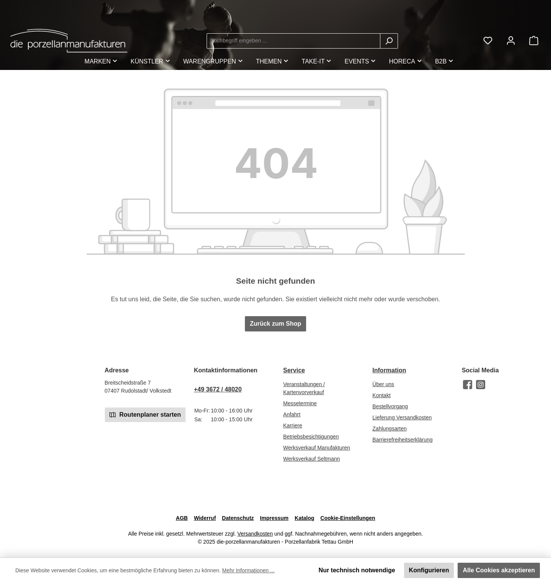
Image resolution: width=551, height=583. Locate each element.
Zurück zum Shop (275, 323)
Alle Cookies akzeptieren (499, 570)
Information (389, 370)
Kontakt (381, 395)
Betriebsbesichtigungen (311, 437)
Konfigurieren (429, 570)
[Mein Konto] (510, 41)
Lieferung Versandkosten (402, 417)
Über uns (383, 384)
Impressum (274, 518)
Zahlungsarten (389, 428)
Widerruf (205, 518)
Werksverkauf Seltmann (311, 459)
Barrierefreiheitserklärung (402, 440)
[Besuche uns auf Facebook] (467, 384)
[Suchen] (389, 41)
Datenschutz (238, 518)
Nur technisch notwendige (357, 570)
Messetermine (300, 403)
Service (294, 370)
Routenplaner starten (145, 414)
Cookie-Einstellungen (347, 518)
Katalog (304, 518)
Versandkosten (255, 534)
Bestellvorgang (390, 406)
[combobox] (293, 41)
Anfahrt (291, 414)
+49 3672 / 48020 (218, 389)
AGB (182, 518)
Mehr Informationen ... (248, 570)
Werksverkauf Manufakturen (316, 448)
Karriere (292, 425)
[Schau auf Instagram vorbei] (480, 384)
